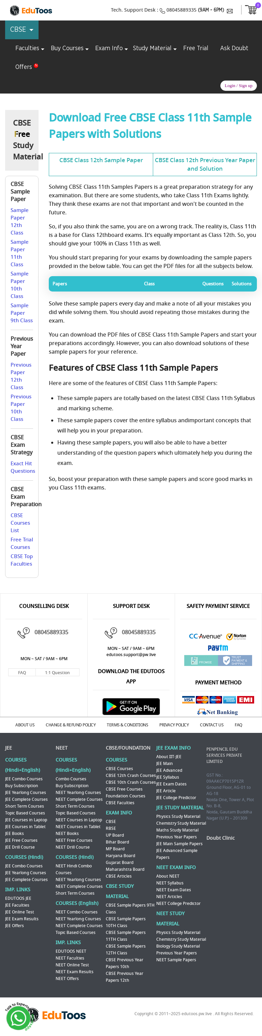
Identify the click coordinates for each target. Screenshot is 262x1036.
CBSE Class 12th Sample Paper (101, 160)
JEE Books (14, 834)
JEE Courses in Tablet (25, 827)
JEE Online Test (19, 912)
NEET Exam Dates (173, 890)
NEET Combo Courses (77, 912)
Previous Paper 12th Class (21, 376)
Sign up (245, 85)
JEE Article (166, 791)
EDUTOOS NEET (71, 951)
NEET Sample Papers (176, 960)
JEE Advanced (169, 770)
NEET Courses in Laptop (79, 820)
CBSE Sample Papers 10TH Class (126, 922)
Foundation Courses (125, 796)
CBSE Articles (119, 876)
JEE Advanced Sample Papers (177, 854)
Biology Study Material (178, 946)
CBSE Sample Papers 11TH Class (126, 935)
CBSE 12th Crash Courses (131, 775)
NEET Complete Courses (79, 799)
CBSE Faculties (120, 803)
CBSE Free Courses (124, 789)
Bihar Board (117, 842)
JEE (8, 748)
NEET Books (67, 834)
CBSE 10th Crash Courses (131, 782)
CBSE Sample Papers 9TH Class (130, 908)
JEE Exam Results (22, 919)
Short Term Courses (24, 806)
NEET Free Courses (74, 840)
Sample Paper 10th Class (20, 285)
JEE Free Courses (21, 840)
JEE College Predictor (176, 798)
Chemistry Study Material (181, 823)
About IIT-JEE (168, 757)
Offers (23, 67)
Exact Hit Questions (23, 467)
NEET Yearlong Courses (78, 793)
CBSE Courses (119, 769)
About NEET (167, 876)
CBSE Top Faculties (22, 560)
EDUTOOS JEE (18, 898)
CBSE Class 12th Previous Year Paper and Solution (205, 164)
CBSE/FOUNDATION (128, 748)
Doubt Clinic (220, 838)
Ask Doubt (234, 48)
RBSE (111, 828)
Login (230, 85)
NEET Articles (169, 897)
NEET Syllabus (170, 883)
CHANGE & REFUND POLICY (71, 725)
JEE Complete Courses (26, 799)
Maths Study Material (177, 830)
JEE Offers (14, 926)
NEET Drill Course (73, 847)
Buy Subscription (21, 786)
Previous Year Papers (176, 837)
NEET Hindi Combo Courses (74, 869)
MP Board (115, 849)
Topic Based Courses (25, 813)
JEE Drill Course (20, 847)
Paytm (218, 649)
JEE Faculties (17, 905)
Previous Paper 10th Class (21, 408)
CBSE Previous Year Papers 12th (124, 976)
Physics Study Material (178, 816)
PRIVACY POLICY (174, 725)
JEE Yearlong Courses (25, 793)
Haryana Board (120, 856)
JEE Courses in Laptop (26, 820)
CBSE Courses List (20, 523)
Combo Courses (71, 779)
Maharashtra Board (125, 869)
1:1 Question (57, 673)
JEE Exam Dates (171, 784)
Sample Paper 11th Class (20, 253)
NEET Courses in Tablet (78, 827)
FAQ (22, 673)
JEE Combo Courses (24, 779)
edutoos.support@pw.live (131, 655)
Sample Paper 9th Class (22, 313)
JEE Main (164, 764)
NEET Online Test (72, 965)
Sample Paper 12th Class (20, 222)
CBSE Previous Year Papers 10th (124, 963)
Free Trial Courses (22, 543)
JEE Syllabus (167, 777)
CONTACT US (211, 725)
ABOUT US (24, 725)
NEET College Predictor (178, 903)
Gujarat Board (119, 863)
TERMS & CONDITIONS (127, 725)
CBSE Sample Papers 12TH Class (126, 949)
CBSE (111, 822)
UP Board (115, 835)
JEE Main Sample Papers (179, 844)
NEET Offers (67, 979)
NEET (62, 748)
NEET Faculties (70, 958)
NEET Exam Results (74, 972)
